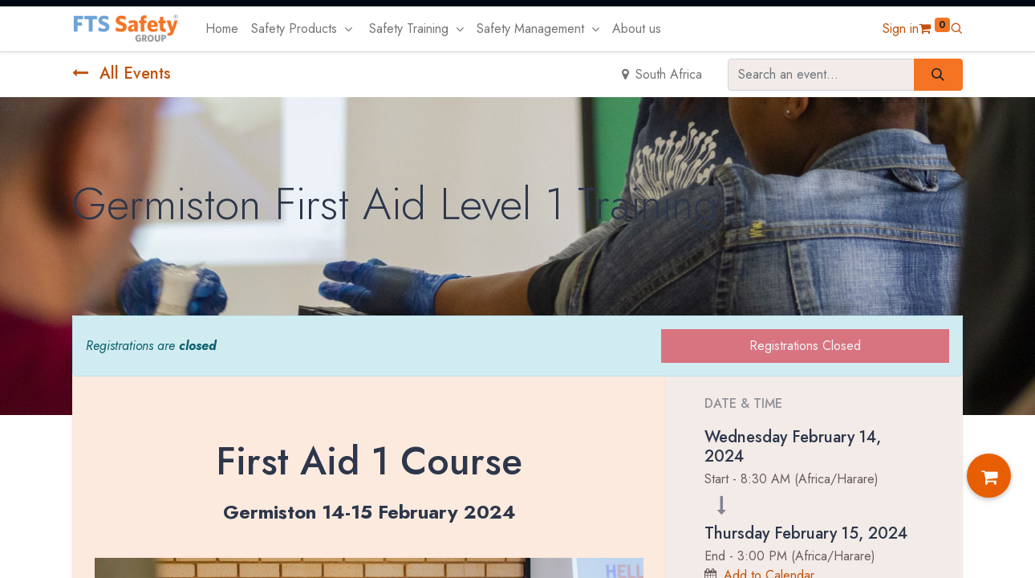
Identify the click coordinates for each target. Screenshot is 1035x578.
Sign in (901, 28)
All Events (121, 73)
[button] (956, 28)
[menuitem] (222, 29)
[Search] (938, 75)
